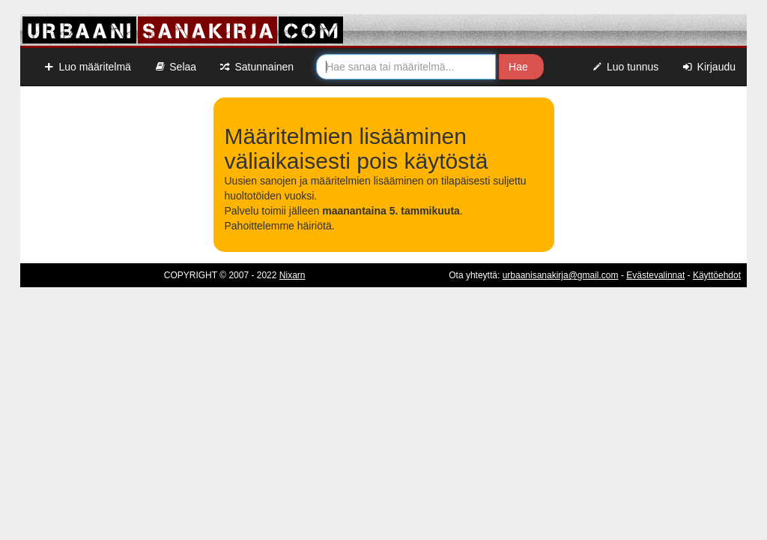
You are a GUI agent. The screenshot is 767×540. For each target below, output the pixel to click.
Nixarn (292, 275)
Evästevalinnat (655, 275)
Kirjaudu (708, 66)
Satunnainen (256, 66)
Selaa (175, 66)
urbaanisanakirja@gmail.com (561, 275)
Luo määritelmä (87, 66)
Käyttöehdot (717, 275)
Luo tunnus (625, 66)
